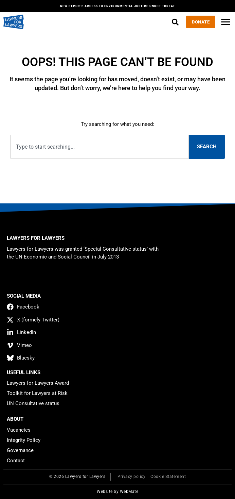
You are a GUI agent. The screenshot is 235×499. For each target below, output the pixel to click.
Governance (20, 450)
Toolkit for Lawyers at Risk (37, 393)
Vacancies (19, 430)
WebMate (129, 491)
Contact (16, 461)
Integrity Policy (23, 440)
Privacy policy (131, 476)
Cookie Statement (168, 476)
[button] (175, 22)
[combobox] (99, 147)
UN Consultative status (33, 403)
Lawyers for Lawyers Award (38, 383)
